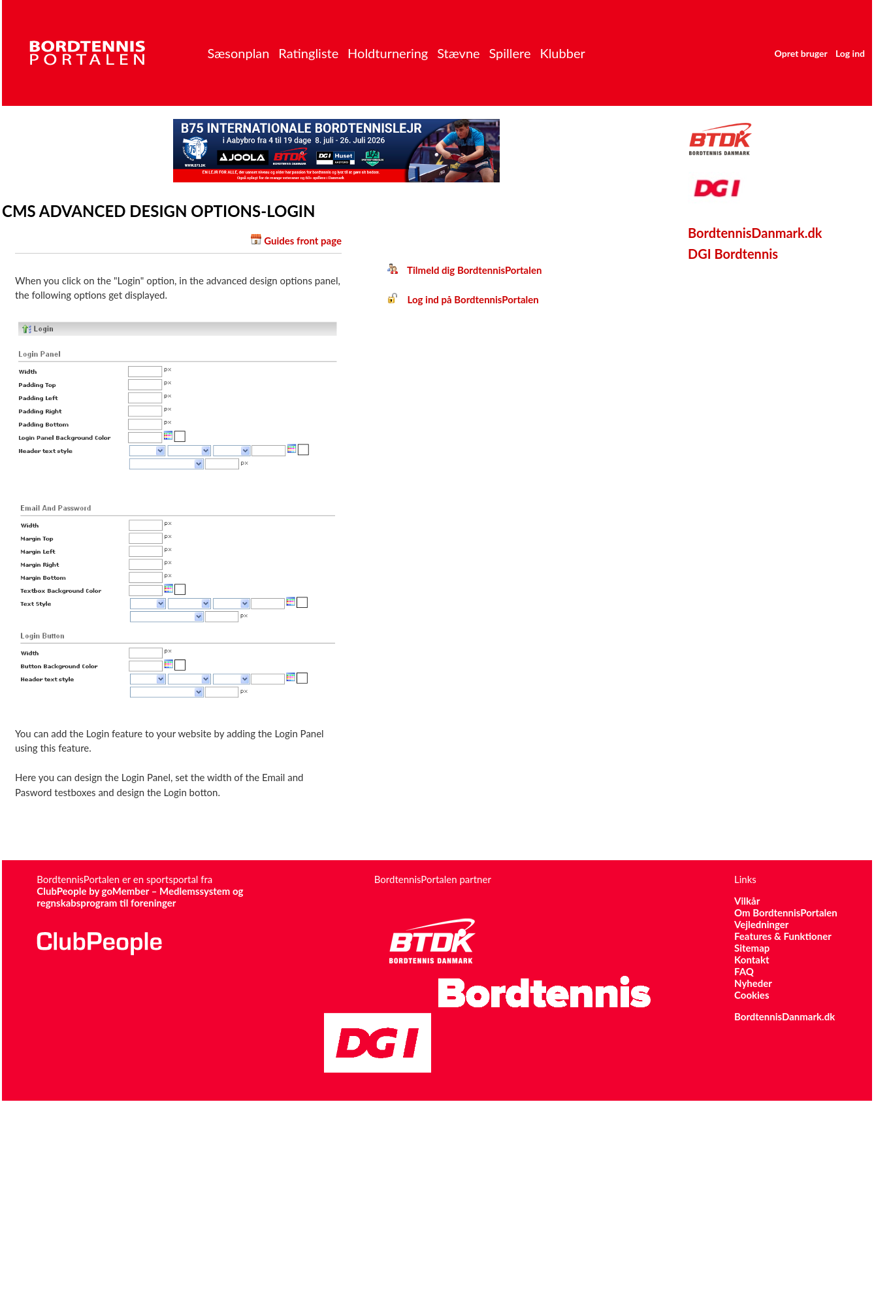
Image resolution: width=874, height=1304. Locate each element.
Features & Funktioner (783, 936)
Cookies (751, 995)
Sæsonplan (238, 53)
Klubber (562, 53)
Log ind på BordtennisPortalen (463, 299)
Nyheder (753, 983)
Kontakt (751, 959)
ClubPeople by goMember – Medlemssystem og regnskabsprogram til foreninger (140, 897)
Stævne (458, 53)
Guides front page (303, 240)
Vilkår (747, 901)
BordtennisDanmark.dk (755, 233)
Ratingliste (308, 53)
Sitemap (751, 948)
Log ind (850, 53)
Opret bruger (801, 53)
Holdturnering (388, 53)
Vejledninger (761, 924)
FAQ (744, 971)
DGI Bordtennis (733, 253)
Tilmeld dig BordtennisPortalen (464, 270)
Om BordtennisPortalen (785, 912)
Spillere (509, 53)
